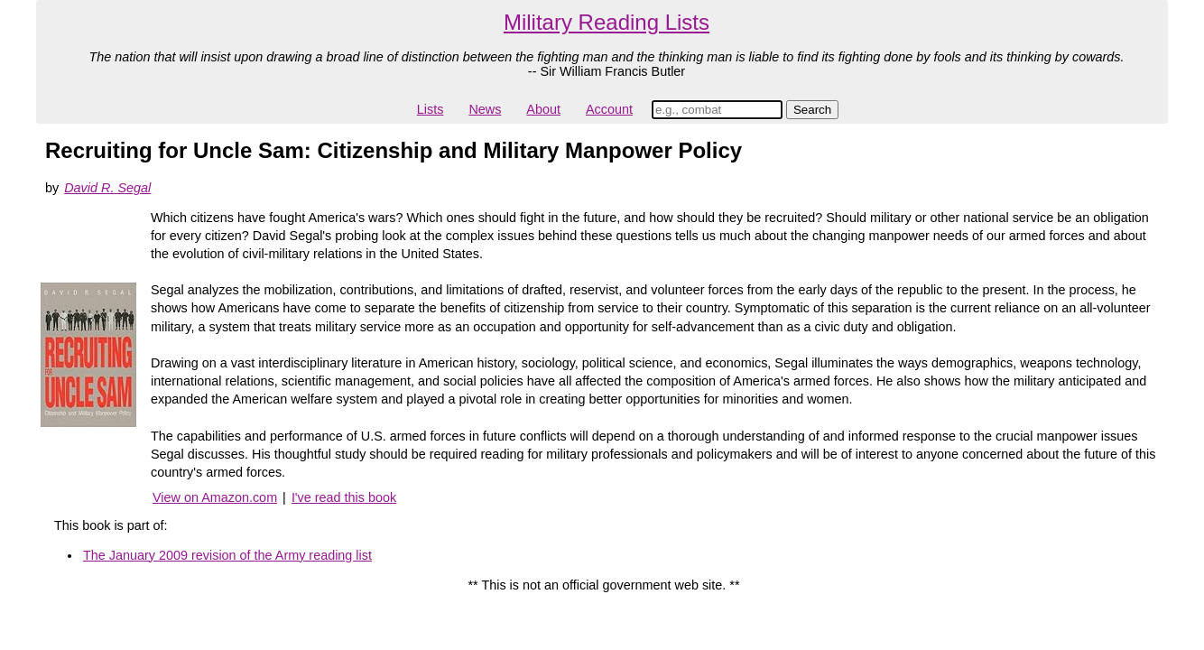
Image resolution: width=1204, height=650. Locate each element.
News (484, 109)
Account (609, 109)
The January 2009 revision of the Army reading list (227, 555)
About (543, 109)
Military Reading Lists (606, 22)
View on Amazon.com (215, 497)
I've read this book (344, 497)
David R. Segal (107, 188)
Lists (430, 109)
